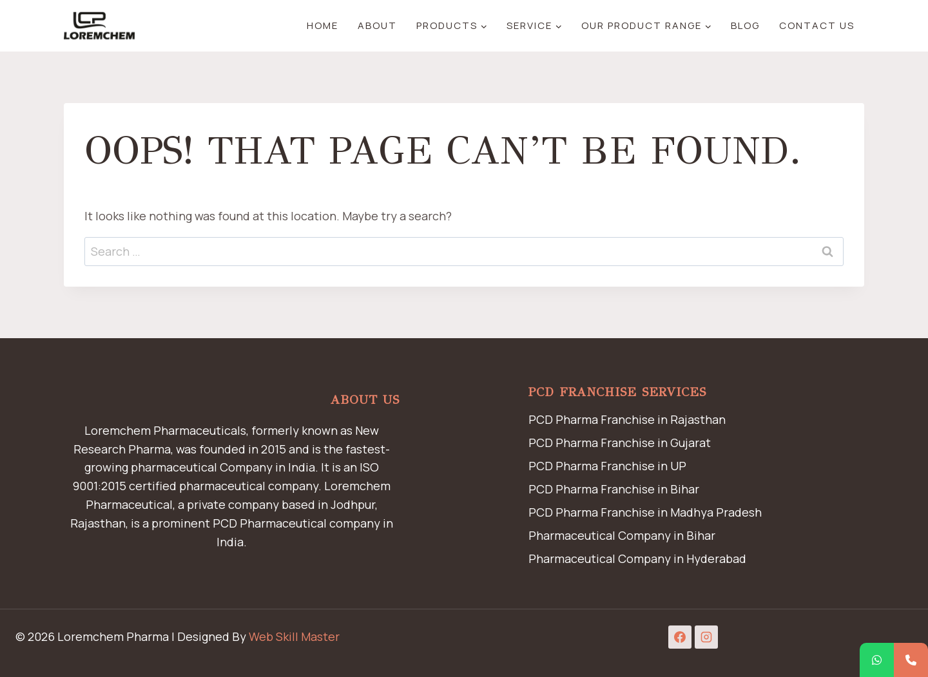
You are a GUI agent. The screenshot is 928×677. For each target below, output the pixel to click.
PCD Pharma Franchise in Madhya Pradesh (645, 512)
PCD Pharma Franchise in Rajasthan (627, 419)
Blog (745, 25)
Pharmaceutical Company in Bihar (621, 535)
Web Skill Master (294, 636)
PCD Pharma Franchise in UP (607, 465)
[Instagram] (706, 637)
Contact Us (817, 25)
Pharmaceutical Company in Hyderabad (637, 558)
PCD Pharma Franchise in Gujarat (619, 442)
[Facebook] (679, 637)
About (377, 25)
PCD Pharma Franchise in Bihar (613, 489)
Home (322, 25)
